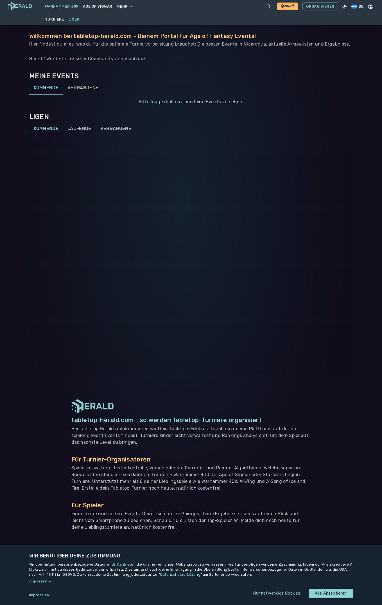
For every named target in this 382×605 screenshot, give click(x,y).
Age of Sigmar (97, 6)
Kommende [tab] (46, 88)
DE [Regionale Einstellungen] (358, 6)
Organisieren (320, 6)
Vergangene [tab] (83, 88)
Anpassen (38, 581)
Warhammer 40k (61, 6)
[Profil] (370, 6)
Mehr (124, 6)
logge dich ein (166, 101)
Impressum (39, 595)
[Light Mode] (344, 6)
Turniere (54, 19)
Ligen (74, 19)
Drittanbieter (123, 564)
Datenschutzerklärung (180, 574)
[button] (191, 581)
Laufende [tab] (79, 128)
